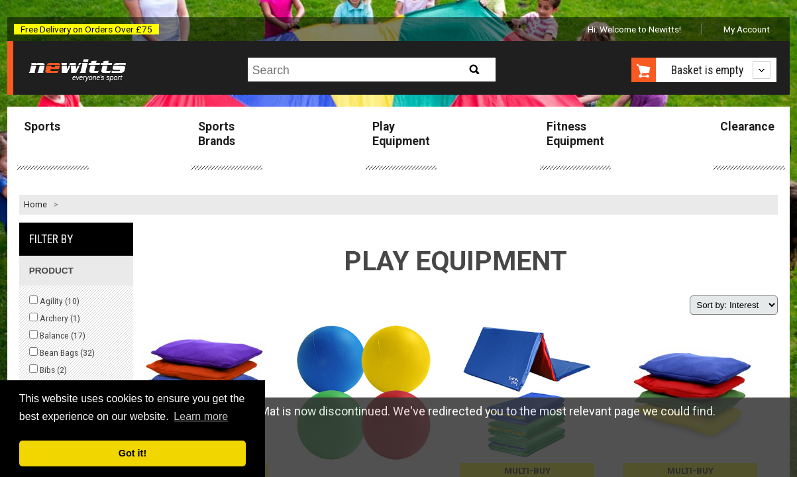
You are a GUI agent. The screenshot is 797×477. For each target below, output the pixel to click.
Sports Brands (216, 133)
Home (35, 204)
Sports (42, 126)
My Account (746, 29)
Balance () (57, 335)
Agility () (54, 300)
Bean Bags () (62, 352)
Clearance (747, 126)
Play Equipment (401, 133)
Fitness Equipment (575, 133)
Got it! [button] (132, 453)
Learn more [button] (201, 416)
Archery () (54, 318)
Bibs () (48, 369)
